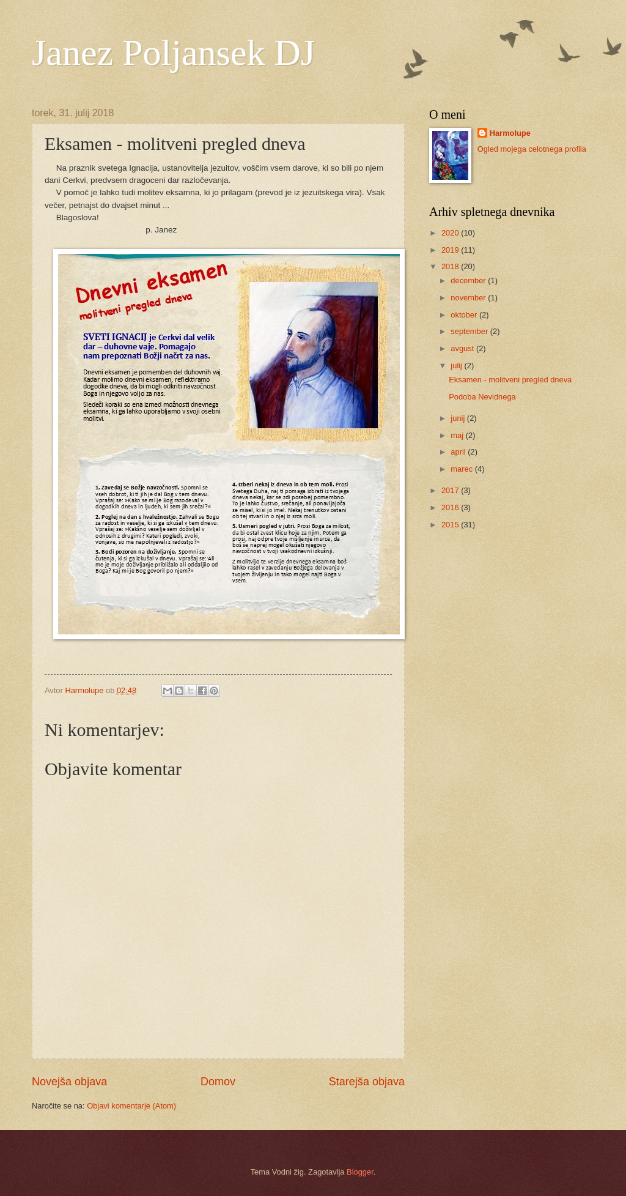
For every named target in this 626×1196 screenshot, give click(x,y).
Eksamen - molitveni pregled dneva (510, 379)
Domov (218, 1081)
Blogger (360, 1171)
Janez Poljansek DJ (173, 52)
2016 (451, 507)
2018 (451, 266)
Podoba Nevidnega (482, 396)
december (469, 280)
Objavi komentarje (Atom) (131, 1105)
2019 (451, 249)
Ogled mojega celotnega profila (531, 149)
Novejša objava (69, 1081)
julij (457, 365)
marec (462, 469)
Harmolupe (510, 133)
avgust (463, 348)
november (469, 297)
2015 (451, 524)
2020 (451, 232)
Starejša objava (367, 1081)
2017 (451, 490)
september (470, 331)
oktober (465, 314)
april (459, 451)
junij (458, 418)
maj (458, 435)
